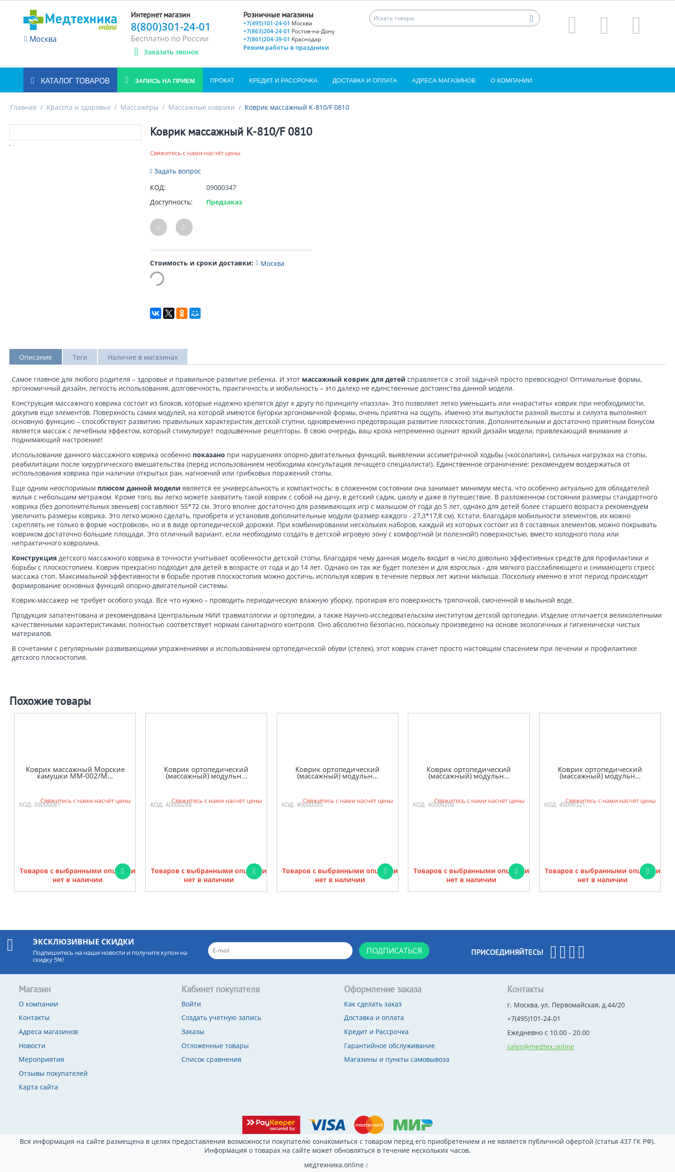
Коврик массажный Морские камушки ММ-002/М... (75, 772)
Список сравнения (211, 1059)
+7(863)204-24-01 (289, 31)
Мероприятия (41, 1059)
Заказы (192, 1031)
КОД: (158, 187)
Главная (23, 107)
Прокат (222, 80)
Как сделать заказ (373, 1003)
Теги (80, 357)
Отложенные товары (215, 1045)
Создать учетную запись (221, 1017)
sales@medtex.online (540, 1046)
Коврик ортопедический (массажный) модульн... (206, 772)
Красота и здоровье (78, 107)
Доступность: (171, 201)
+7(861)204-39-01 (282, 39)
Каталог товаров (74, 81)
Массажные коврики (201, 107)
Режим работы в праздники (286, 47)
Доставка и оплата (364, 80)
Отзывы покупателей (53, 1073)
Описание (35, 357)
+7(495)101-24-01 (277, 23)
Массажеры (139, 107)
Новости (32, 1045)
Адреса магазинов (444, 80)
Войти (191, 1003)
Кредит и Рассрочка (283, 80)
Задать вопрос (175, 170)
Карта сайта (38, 1086)
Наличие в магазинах (143, 357)
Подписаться (394, 950)
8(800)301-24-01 (171, 26)
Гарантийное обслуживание (389, 1045)
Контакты (34, 1017)
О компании (511, 80)
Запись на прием (164, 80)
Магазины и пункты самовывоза (397, 1059)
